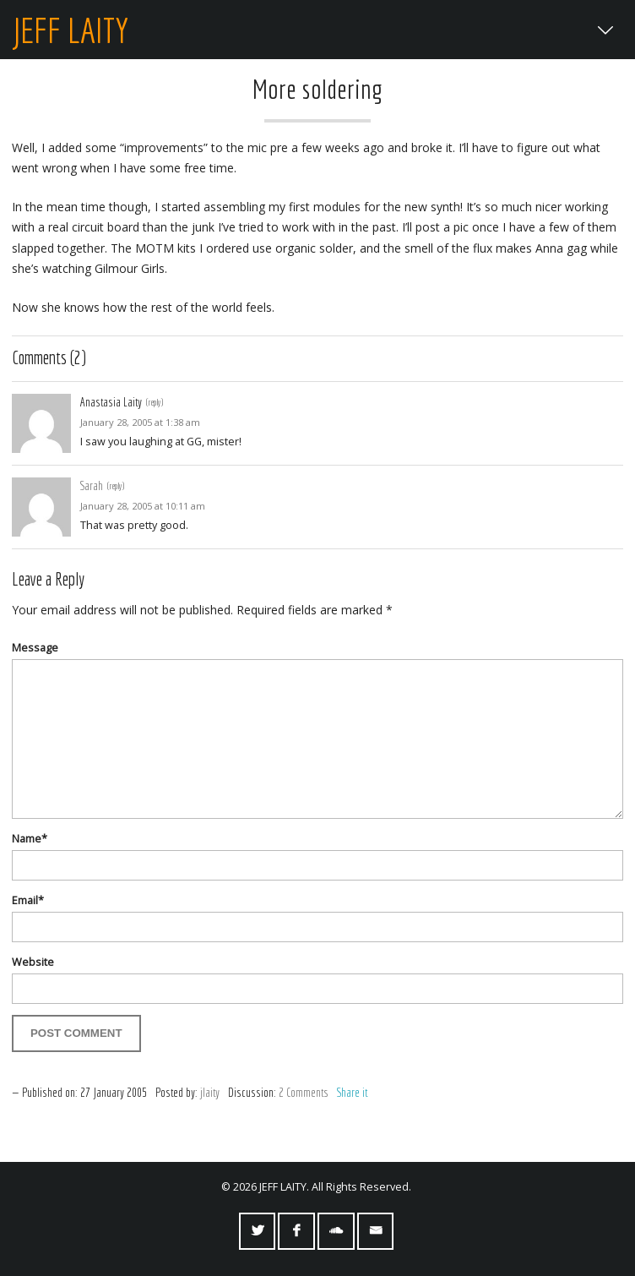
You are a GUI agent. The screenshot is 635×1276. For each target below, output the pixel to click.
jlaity (210, 1092)
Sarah (91, 486)
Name (29, 839)
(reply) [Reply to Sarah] (115, 485)
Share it (352, 1092)
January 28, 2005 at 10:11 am (142, 505)
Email (28, 900)
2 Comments (303, 1092)
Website (33, 962)
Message (35, 648)
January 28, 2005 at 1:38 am (140, 422)
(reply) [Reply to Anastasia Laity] (154, 401)
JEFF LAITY (70, 29)
